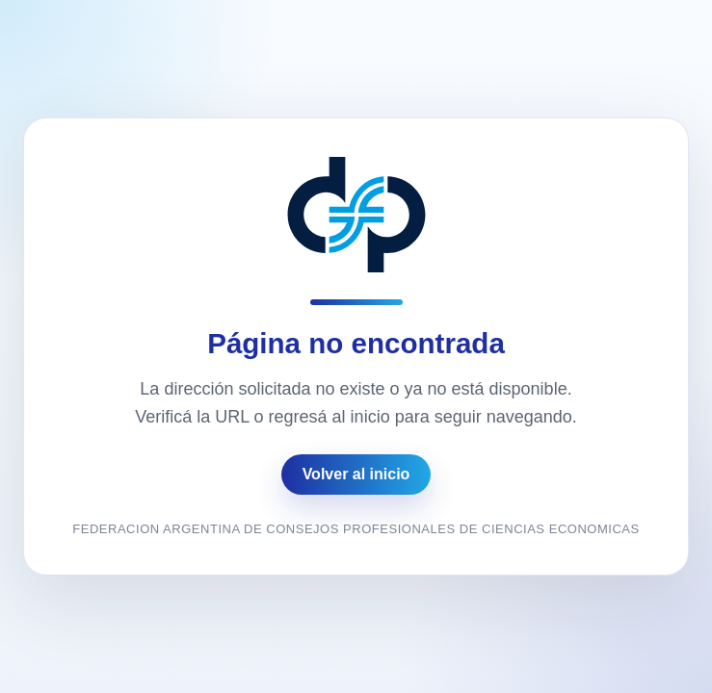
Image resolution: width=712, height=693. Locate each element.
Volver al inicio (356, 474)
